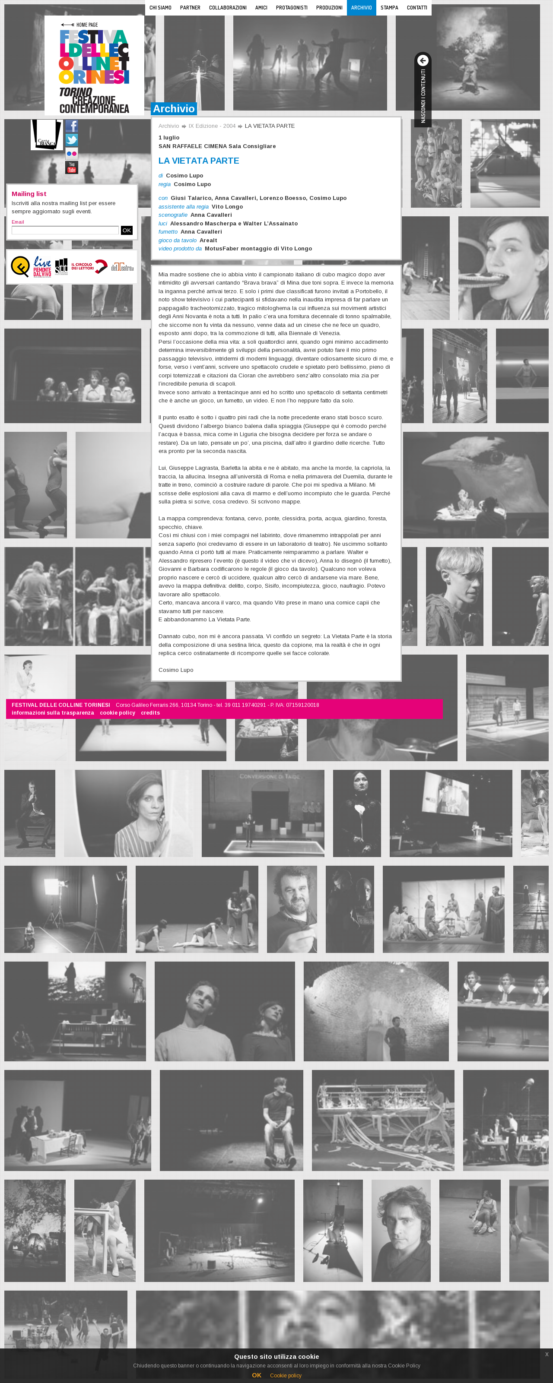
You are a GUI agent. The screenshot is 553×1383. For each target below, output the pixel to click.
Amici (261, 7)
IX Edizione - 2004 (212, 126)
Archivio (361, 7)
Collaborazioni (228, 7)
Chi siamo (160, 7)
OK (127, 230)
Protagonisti (292, 7)
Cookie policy (286, 1376)
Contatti (417, 7)
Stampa (389, 7)
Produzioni (329, 7)
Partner (190, 7)
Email (18, 222)
